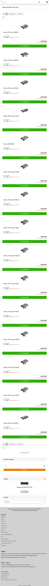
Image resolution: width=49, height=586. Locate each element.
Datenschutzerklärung (4, 532)
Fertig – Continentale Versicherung (9, 579)
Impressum (3, 521)
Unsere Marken (3, 527)
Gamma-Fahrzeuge (5, 574)
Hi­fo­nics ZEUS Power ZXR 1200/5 (11, 116)
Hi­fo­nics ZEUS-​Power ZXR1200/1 (11, 88)
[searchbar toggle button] (39, 2)
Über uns (2, 519)
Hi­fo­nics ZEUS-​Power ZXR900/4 (11, 32)
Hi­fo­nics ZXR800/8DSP (9, 144)
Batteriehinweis (3, 545)
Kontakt (2, 530)
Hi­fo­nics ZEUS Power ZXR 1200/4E (12, 172)
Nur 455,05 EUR (25, 491)
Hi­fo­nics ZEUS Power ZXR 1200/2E (12, 256)
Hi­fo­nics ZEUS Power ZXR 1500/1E (11, 339)
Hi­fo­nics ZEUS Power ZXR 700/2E (11, 311)
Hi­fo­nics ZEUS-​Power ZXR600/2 (11, 60)
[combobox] (12, 14)
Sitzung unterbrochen (4, 538)
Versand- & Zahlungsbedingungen (6, 534)
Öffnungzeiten (3, 516)
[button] (3, 14)
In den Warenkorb (24, 46)
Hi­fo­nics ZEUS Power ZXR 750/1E (11, 395)
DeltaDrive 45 (4, 575)
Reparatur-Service (4, 525)
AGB (2, 536)
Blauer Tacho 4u (4, 577)
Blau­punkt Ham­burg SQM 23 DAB (24, 487)
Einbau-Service (3, 523)
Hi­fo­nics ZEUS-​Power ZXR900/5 (11, 423)
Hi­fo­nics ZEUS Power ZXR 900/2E (11, 284)
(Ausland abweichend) (15, 37)
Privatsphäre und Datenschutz (6, 543)
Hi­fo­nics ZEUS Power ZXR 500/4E (11, 228)
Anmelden (24, 469)
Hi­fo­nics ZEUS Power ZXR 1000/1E (11, 367)
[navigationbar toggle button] (47, 2)
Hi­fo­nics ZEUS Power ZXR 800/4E (11, 200)
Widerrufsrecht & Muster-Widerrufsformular (8, 541)
